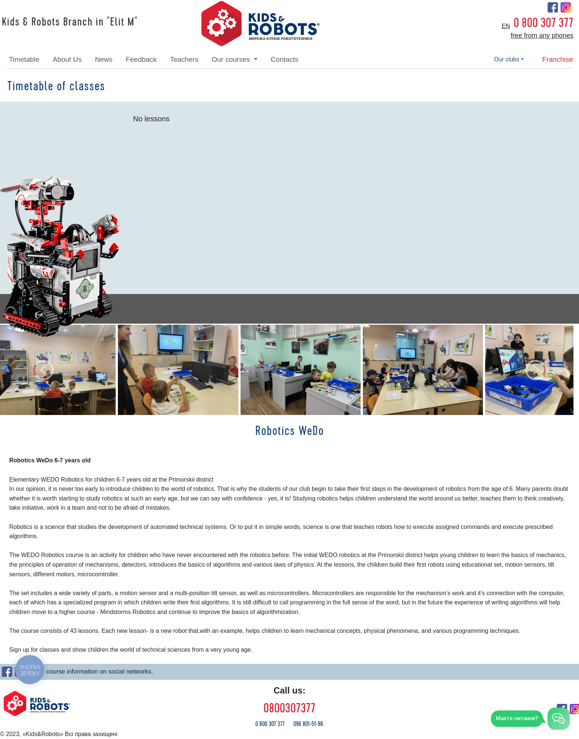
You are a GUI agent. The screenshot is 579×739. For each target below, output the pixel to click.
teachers (184, 59)
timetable (24, 59)
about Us (67, 59)
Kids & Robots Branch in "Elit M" (70, 22)
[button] (43, 370)
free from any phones (542, 35)
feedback (141, 59)
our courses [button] (232, 59)
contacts (285, 59)
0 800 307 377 (543, 23)
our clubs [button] (506, 59)
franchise (557, 59)
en (506, 26)
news (104, 59)
